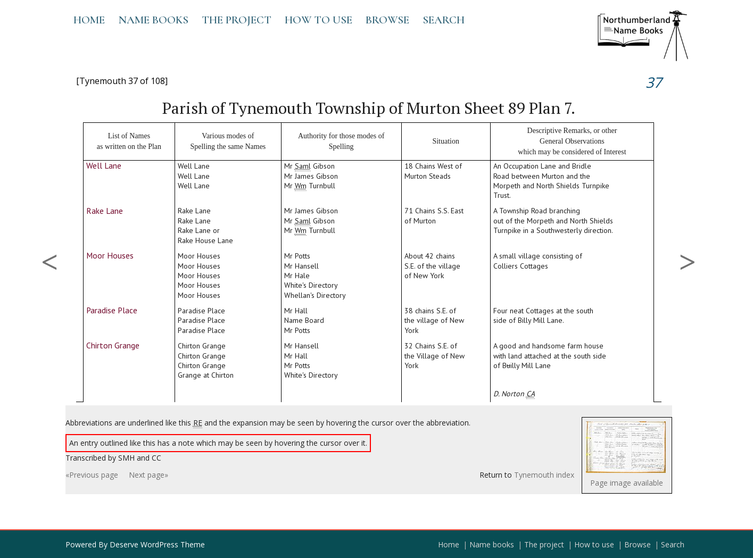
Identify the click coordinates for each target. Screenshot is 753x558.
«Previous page (91, 475)
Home (89, 20)
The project (236, 20)
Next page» (148, 475)
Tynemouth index (544, 475)
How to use (318, 20)
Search (444, 20)
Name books (153, 20)
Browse (387, 20)
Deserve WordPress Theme (157, 544)
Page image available (626, 483)
